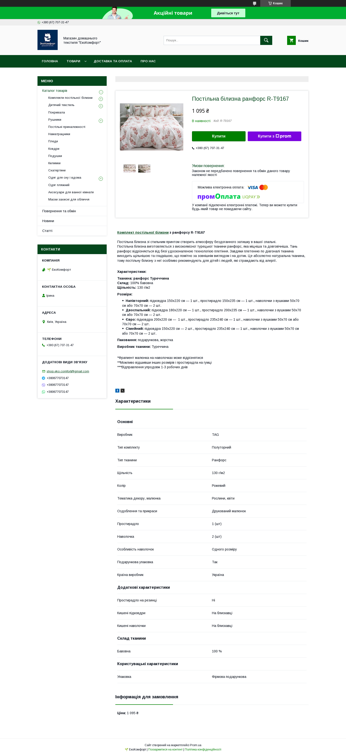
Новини (48, 221)
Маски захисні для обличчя (68, 199)
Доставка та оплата (113, 61)
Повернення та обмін (59, 211)
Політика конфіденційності (203, 749)
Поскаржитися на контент (165, 749)
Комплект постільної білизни (143, 232)
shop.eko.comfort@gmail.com (68, 371)
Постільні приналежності (66, 127)
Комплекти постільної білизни (70, 98)
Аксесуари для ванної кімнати (71, 192)
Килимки (54, 163)
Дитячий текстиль (61, 105)
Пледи (53, 141)
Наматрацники (59, 134)
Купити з (274, 136)
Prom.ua (195, 745)
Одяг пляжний (58, 185)
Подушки (55, 156)
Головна (50, 61)
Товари (73, 61)
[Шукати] (266, 40)
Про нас (148, 61)
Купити (219, 136)
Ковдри (53, 148)
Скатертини (57, 170)
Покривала (56, 112)
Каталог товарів (54, 91)
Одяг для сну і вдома (64, 177)
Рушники (54, 119)
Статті (47, 231)
